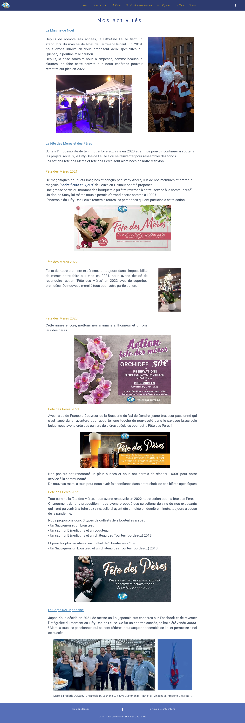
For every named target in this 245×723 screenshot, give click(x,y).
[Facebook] (235, 5)
